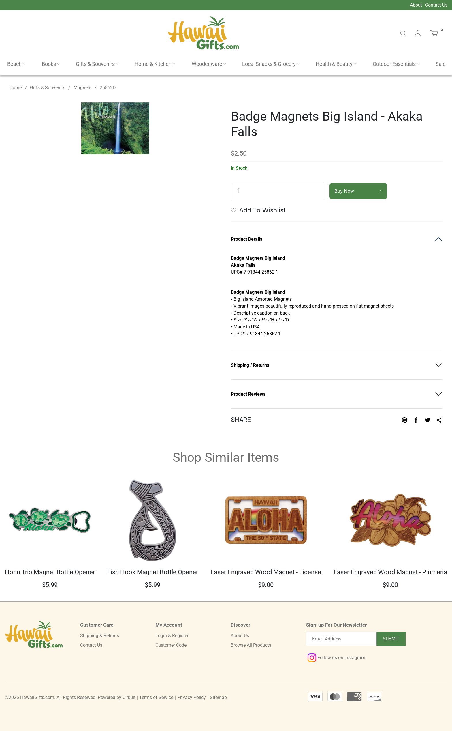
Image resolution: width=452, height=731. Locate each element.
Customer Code (171, 645)
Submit (391, 639)
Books (49, 64)
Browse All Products (251, 645)
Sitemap (218, 697)
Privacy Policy (191, 697)
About (416, 5)
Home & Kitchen (153, 64)
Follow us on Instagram (336, 657)
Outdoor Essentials (394, 64)
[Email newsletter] (341, 639)
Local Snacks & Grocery (269, 64)
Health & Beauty (334, 64)
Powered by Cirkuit (116, 697)
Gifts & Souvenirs (95, 64)
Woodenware (207, 64)
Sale (441, 64)
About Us (240, 635)
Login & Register (172, 635)
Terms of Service (156, 697)
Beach (14, 64)
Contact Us (436, 5)
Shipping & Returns (99, 635)
